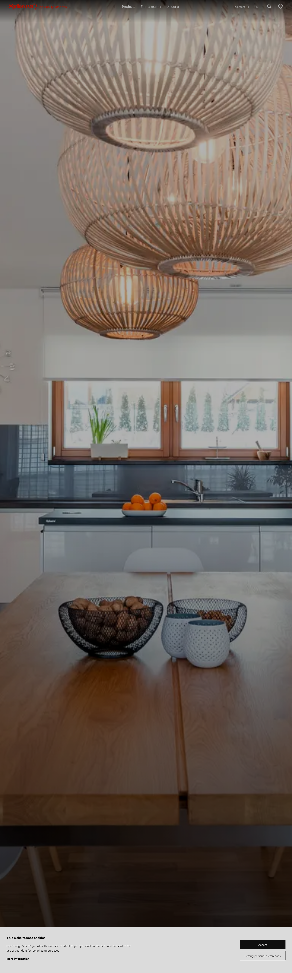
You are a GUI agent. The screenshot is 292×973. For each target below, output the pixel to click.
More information (18, 958)
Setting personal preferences (263, 956)
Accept (262, 944)
